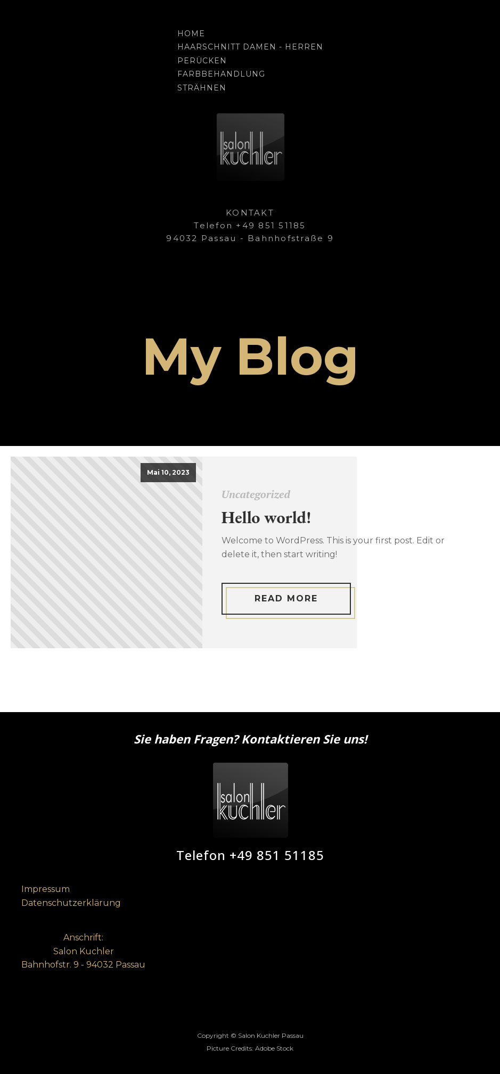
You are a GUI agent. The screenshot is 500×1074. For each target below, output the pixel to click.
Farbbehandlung (221, 74)
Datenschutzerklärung (71, 903)
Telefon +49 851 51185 (250, 855)
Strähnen (201, 88)
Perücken (202, 60)
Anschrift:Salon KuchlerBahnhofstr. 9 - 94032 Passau (83, 951)
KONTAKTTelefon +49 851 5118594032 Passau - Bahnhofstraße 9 (250, 225)
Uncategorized (256, 494)
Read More (286, 598)
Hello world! (267, 517)
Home (191, 33)
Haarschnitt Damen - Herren (250, 47)
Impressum (45, 889)
